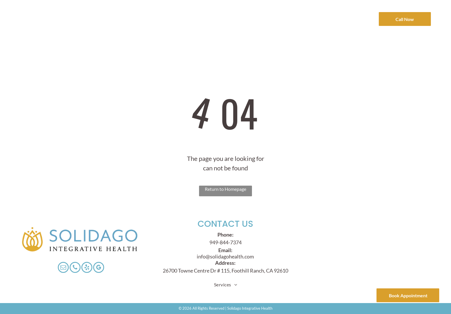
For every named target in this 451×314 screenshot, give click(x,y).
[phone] (75, 268)
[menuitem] (108, 12)
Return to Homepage (225, 189)
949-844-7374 (225, 242)
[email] (63, 268)
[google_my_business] (98, 268)
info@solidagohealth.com (225, 256)
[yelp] (86, 268)
